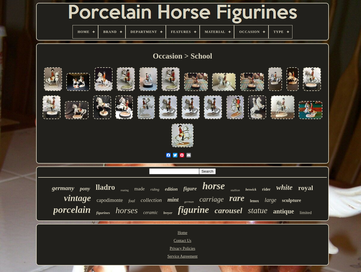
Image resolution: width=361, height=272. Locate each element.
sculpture (291, 200)
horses (127, 210)
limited (306, 212)
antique (283, 211)
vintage (77, 198)
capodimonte (109, 200)
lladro (105, 187)
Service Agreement (183, 256)
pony (85, 188)
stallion (235, 190)
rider (266, 189)
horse (213, 185)
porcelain (72, 209)
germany (63, 187)
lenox (254, 201)
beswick (250, 189)
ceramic (150, 212)
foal (131, 201)
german (189, 201)
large (270, 200)
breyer (168, 213)
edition (171, 189)
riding (154, 189)
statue (257, 210)
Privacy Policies (182, 248)
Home (182, 233)
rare (236, 198)
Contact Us (182, 240)
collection (151, 200)
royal (305, 187)
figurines (103, 213)
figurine (193, 210)
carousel (228, 210)
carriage (211, 199)
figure (190, 188)
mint (173, 199)
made (139, 188)
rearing (125, 190)
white (284, 187)
